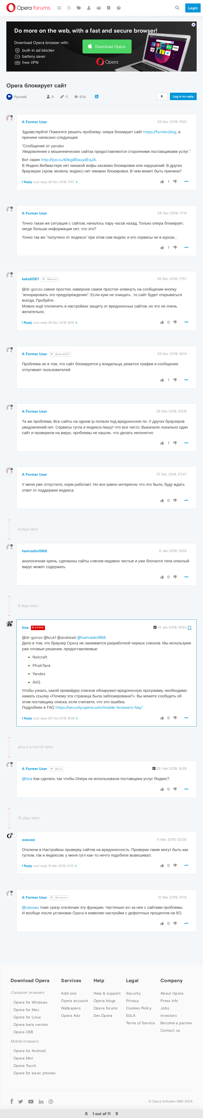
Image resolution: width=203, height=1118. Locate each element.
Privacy (132, 984)
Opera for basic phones (34, 1057)
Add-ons (68, 977)
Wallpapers (71, 992)
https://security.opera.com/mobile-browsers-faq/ (99, 691)
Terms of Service (140, 1007)
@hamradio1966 (91, 621)
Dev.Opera (103, 999)
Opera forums (106, 992)
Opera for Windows (30, 986)
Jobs (164, 992)
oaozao (28, 823)
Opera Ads (70, 999)
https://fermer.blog (159, 115)
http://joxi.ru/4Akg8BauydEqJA (68, 143)
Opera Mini (23, 1042)
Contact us (170, 1014)
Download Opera (110, 30)
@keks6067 (60, 338)
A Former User (34, 106)
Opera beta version (30, 1008)
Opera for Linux (27, 1001)
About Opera (171, 977)
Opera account (74, 984)
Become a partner (176, 1007)
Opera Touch (24, 1049)
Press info (169, 984)
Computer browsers (27, 976)
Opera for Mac (26, 993)
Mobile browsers (25, 1025)
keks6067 (30, 263)
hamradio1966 (34, 535)
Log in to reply (183, 80)
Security (133, 977)
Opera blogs (105, 984)
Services (71, 964)
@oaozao (59, 881)
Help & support (107, 977)
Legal (132, 964)
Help (99, 964)
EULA (130, 999)
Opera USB (23, 1016)
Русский (20, 81)
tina (25, 611)
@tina (57, 753)
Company (171, 964)
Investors (168, 999)
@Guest (50, 263)
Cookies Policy (138, 992)
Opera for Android (29, 1034)
